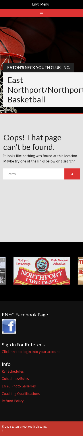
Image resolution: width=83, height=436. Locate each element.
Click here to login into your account (31, 352)
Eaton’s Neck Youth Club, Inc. (38, 67)
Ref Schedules (13, 371)
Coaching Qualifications (21, 394)
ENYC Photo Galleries (19, 386)
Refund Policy (13, 401)
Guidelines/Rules (15, 379)
